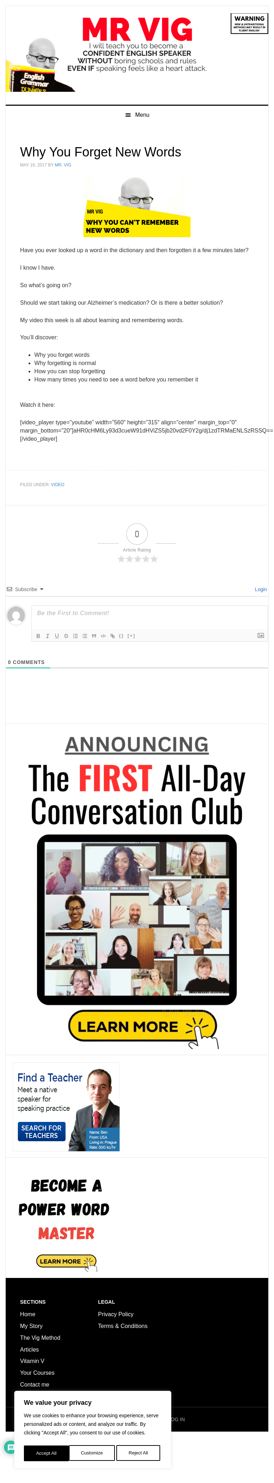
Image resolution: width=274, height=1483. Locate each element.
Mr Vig (137, 75)
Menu (142, 160)
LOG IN (176, 1465)
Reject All (93, 1453)
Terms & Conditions (123, 1371)
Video (57, 530)
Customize (47, 1453)
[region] (92, 1431)
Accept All (140, 1453)
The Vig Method (40, 1383)
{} (127, 681)
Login (260, 635)
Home (27, 1360)
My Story (31, 1371)
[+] (138, 681)
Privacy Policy (116, 1360)
